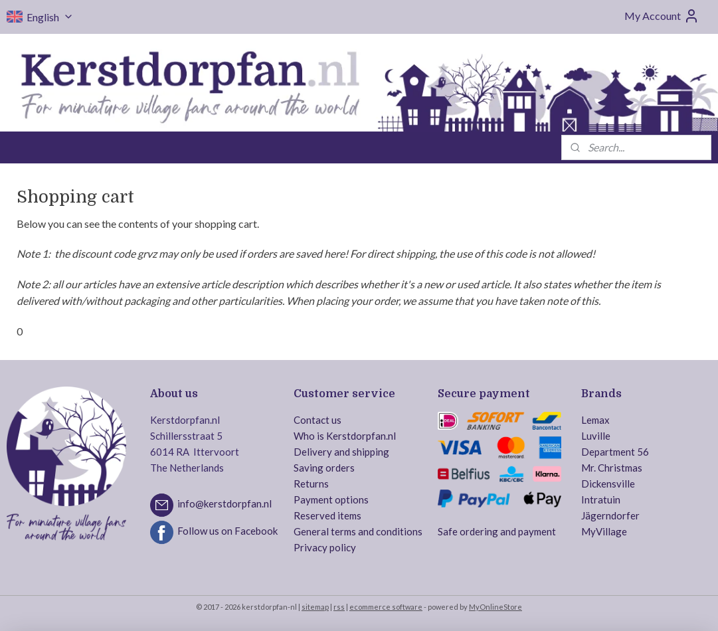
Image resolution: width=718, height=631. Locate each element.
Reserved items (327, 515)
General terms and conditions (358, 531)
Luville (595, 436)
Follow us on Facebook (227, 531)
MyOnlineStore (495, 606)
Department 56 (615, 452)
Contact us (317, 420)
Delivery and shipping (341, 452)
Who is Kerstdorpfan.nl (345, 436)
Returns (311, 484)
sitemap (315, 606)
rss (339, 606)
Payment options (331, 499)
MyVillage (604, 531)
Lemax (595, 420)
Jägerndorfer (610, 515)
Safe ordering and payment (497, 531)
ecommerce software (385, 606)
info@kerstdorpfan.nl (224, 503)
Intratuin (600, 499)
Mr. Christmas (611, 468)
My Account (661, 16)
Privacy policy (325, 547)
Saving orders (324, 468)
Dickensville (608, 484)
